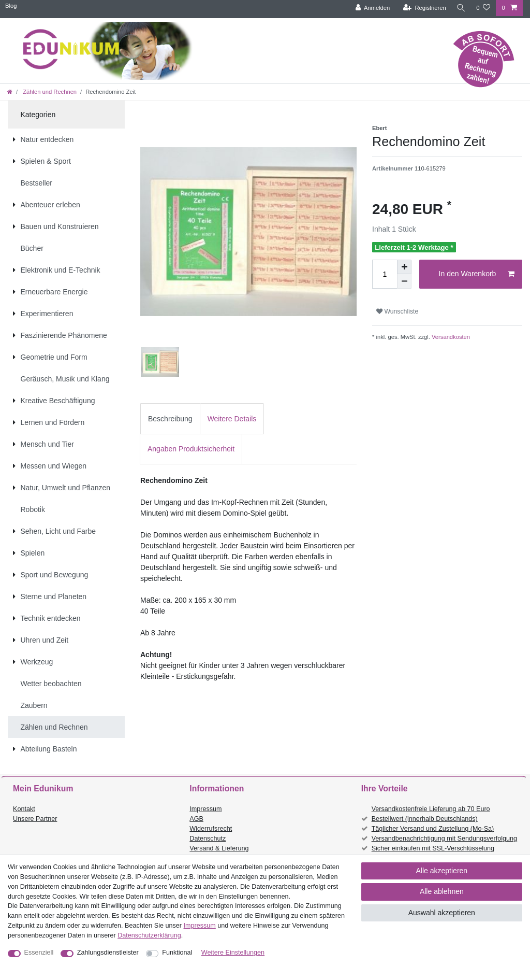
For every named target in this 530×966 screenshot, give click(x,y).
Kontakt (24, 809)
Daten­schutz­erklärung (149, 935)
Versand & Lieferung (218, 848)
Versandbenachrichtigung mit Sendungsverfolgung (444, 838)
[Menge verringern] (404, 281)
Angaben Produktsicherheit (191, 449)
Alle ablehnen (442, 891)
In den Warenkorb (476, 274)
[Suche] (460, 8)
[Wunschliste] (483, 8)
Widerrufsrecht (210, 828)
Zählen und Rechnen (49, 92)
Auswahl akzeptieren (441, 912)
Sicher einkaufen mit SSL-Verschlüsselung (433, 848)
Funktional (177, 952)
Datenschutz (207, 838)
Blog (11, 6)
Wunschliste (397, 311)
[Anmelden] (371, 8)
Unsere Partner (35, 818)
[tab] (170, 418)
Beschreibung (170, 419)
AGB (196, 818)
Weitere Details (232, 419)
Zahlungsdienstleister (108, 952)
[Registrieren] (422, 8)
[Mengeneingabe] (384, 274)
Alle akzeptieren (442, 870)
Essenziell (39, 952)
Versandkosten (450, 337)
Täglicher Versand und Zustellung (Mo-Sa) (433, 828)
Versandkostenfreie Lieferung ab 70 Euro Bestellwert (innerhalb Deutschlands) (431, 813)
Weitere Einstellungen (232, 952)
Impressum (205, 809)
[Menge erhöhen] (404, 267)
